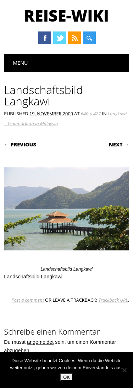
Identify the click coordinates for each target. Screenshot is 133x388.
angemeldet (40, 342)
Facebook (44, 37)
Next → (119, 144)
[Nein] (124, 369)
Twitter (59, 37)
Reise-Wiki (66, 15)
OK (66, 377)
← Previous (20, 144)
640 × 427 (91, 113)
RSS (74, 37)
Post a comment (27, 300)
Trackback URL (113, 300)
